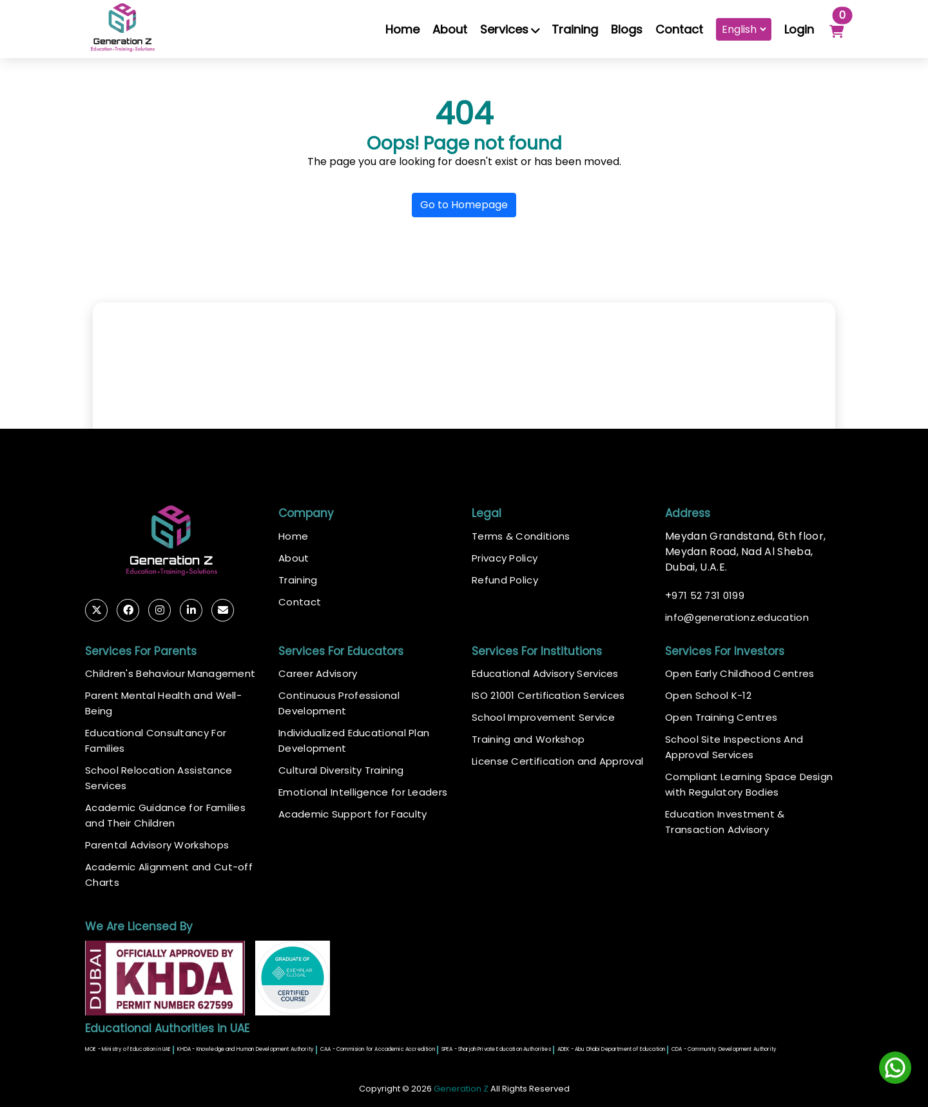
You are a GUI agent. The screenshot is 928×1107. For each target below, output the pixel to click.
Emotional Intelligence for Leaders (362, 792)
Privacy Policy (504, 558)
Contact (679, 29)
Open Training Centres (721, 717)
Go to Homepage (464, 204)
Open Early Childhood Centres (739, 673)
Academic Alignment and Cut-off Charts (169, 874)
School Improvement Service (543, 717)
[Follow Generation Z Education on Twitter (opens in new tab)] (96, 610)
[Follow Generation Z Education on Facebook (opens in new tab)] (128, 610)
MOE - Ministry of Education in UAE (128, 1049)
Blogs (627, 29)
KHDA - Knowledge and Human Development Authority (245, 1049)
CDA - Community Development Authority (724, 1049)
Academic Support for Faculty (352, 814)
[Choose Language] (743, 29)
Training (575, 29)
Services (509, 29)
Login (799, 29)
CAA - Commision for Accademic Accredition (377, 1049)
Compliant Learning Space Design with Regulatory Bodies (749, 784)
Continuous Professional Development (339, 703)
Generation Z (461, 1089)
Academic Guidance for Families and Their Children (165, 815)
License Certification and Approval (557, 761)
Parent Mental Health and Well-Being (163, 703)
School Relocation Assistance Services (158, 777)
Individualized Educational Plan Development (353, 740)
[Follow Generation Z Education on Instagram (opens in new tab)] (159, 610)
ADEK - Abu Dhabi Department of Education (611, 1049)
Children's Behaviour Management (170, 673)
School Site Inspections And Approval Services (734, 746)
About (449, 29)
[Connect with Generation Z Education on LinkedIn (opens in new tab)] (191, 610)
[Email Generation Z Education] (222, 610)
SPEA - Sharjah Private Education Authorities (496, 1049)
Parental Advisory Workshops (157, 845)
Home (402, 29)
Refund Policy (505, 580)
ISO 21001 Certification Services (548, 695)
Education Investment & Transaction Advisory (725, 821)
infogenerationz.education (737, 617)
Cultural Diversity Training (340, 770)
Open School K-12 (708, 695)
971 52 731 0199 (704, 595)
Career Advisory (318, 673)
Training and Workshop (528, 739)
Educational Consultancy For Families (155, 740)
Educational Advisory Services (545, 673)
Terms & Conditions (521, 536)
